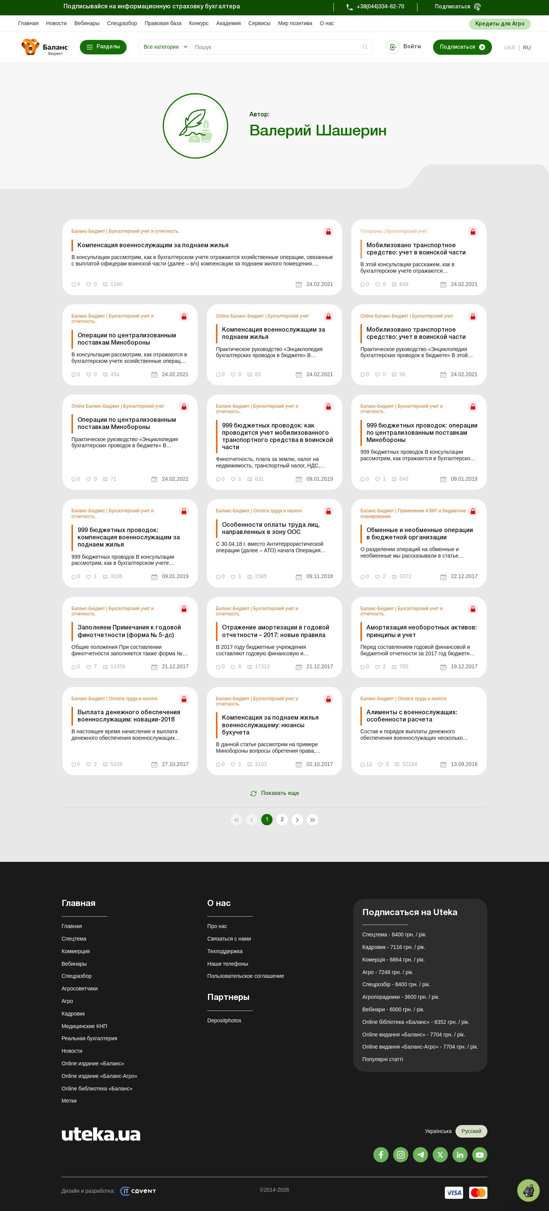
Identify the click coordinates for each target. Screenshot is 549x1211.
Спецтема (74, 939)
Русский (471, 1131)
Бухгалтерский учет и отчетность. (144, 231)
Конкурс (199, 23)
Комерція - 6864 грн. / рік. (393, 960)
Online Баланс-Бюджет (240, 316)
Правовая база (162, 23)
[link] (202, 257)
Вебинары (87, 23)
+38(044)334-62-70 (380, 7)
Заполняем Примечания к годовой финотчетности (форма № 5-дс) (129, 631)
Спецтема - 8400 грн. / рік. (394, 934)
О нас (327, 23)
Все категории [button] (161, 47)
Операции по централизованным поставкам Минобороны (127, 339)
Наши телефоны (227, 964)
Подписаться (452, 7)
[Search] (281, 47)
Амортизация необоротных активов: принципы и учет (422, 631)
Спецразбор (122, 23)
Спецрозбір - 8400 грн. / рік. (396, 984)
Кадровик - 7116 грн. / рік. (393, 947)
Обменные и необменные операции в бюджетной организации (420, 534)
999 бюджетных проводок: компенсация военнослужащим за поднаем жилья (129, 538)
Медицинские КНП (84, 1026)
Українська (438, 1131)
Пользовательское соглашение (245, 976)
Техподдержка (225, 951)
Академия (228, 23)
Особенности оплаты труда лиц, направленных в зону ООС (271, 529)
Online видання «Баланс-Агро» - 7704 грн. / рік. (420, 1047)
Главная (28, 23)
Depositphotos (224, 1020)
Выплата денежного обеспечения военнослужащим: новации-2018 (129, 716)
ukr (510, 47)
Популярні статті (382, 1059)
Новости (56, 23)
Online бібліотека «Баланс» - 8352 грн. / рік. (416, 1022)
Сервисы (259, 23)
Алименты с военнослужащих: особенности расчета (412, 716)
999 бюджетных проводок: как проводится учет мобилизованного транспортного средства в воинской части (277, 437)
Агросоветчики (80, 988)
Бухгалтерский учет (406, 231)
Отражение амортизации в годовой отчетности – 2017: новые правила (275, 631)
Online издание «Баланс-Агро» (99, 1076)
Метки (69, 1101)
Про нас (217, 926)
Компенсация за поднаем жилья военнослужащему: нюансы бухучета (270, 725)
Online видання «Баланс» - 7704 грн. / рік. (413, 1034)
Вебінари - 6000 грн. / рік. (393, 1009)
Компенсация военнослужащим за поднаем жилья (153, 245)
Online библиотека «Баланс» (97, 1088)
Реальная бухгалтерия (89, 1038)
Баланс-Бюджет (88, 231)
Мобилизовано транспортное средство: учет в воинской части (416, 249)
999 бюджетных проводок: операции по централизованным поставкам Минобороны (422, 433)
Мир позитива (295, 23)
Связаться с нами (229, 939)
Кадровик (73, 1014)
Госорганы (372, 231)
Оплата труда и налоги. (278, 510)
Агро (67, 1001)
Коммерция (76, 951)
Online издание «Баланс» (93, 1063)
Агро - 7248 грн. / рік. (388, 972)
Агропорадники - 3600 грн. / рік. (401, 997)
